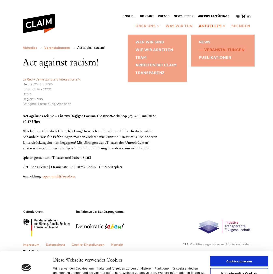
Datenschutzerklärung (86, 255)
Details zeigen (63, 266)
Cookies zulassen (239, 239)
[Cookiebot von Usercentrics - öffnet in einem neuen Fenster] (26, 266)
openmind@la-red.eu (59, 176)
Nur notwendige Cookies (239, 251)
